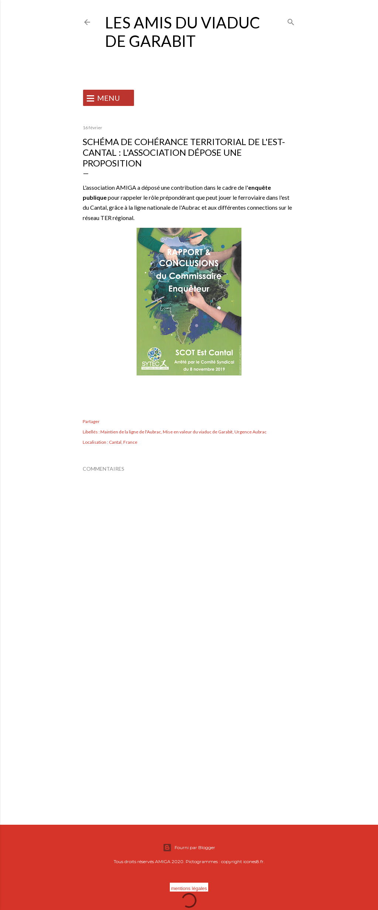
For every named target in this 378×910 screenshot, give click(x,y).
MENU (108, 97)
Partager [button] (91, 421)
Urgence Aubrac (250, 432)
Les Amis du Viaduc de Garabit (182, 31)
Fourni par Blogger (189, 847)
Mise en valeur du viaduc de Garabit (198, 432)
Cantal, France (123, 442)
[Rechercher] (290, 20)
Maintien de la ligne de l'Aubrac (130, 432)
